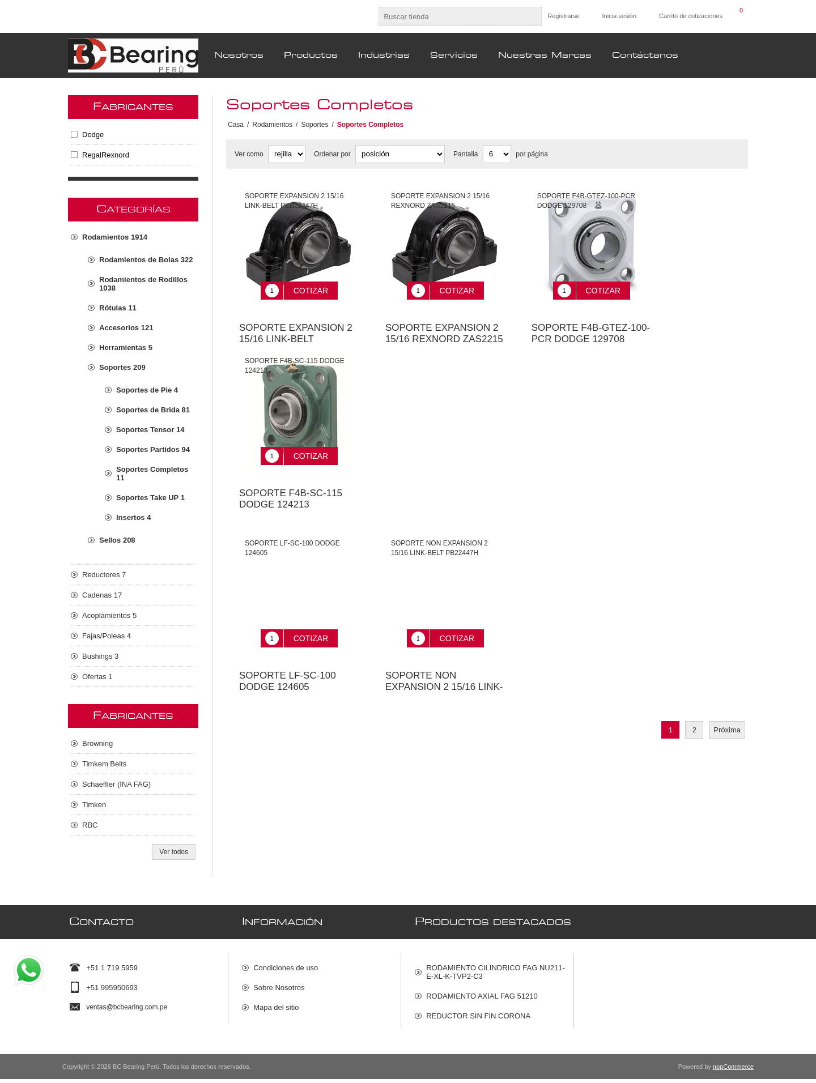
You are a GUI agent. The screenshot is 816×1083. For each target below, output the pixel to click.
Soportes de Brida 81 (153, 410)
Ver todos (173, 852)
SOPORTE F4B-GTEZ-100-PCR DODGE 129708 (591, 325)
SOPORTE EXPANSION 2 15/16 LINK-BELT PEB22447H (295, 330)
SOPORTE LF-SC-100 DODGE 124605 (287, 656)
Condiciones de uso (285, 963)
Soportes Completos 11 (152, 473)
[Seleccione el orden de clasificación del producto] (400, 154)
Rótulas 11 (118, 308)
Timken (94, 804)
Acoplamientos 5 (109, 615)
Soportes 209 (122, 367)
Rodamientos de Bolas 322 (146, 259)
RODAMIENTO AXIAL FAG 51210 (482, 991)
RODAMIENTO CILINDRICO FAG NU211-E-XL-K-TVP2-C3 (495, 967)
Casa (236, 125)
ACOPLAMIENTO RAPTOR (471, 1031)
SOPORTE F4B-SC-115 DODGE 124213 (290, 482)
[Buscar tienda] (450, 16)
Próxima (727, 704)
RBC (89, 825)
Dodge (93, 134)
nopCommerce (733, 1070)
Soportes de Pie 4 (147, 390)
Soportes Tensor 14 (150, 429)
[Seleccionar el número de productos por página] (497, 154)
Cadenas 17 (102, 595)
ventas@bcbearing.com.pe (126, 1003)
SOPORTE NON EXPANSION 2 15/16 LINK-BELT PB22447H (444, 661)
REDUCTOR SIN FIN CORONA (478, 1011)
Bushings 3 (100, 656)
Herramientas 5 (125, 347)
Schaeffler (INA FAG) (116, 784)
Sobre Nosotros (278, 983)
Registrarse (563, 15)
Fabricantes (133, 107)
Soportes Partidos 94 (153, 449)
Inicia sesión (619, 15)
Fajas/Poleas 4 (106, 636)
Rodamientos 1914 (114, 237)
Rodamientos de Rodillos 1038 (143, 283)
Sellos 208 (117, 540)
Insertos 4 (133, 517)
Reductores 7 (104, 574)
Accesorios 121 (126, 327)
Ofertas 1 (97, 676)
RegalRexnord (105, 155)
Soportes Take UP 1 (150, 497)
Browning (97, 743)
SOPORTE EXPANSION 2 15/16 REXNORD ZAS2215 (444, 325)
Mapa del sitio (276, 1003)
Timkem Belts (104, 764)
